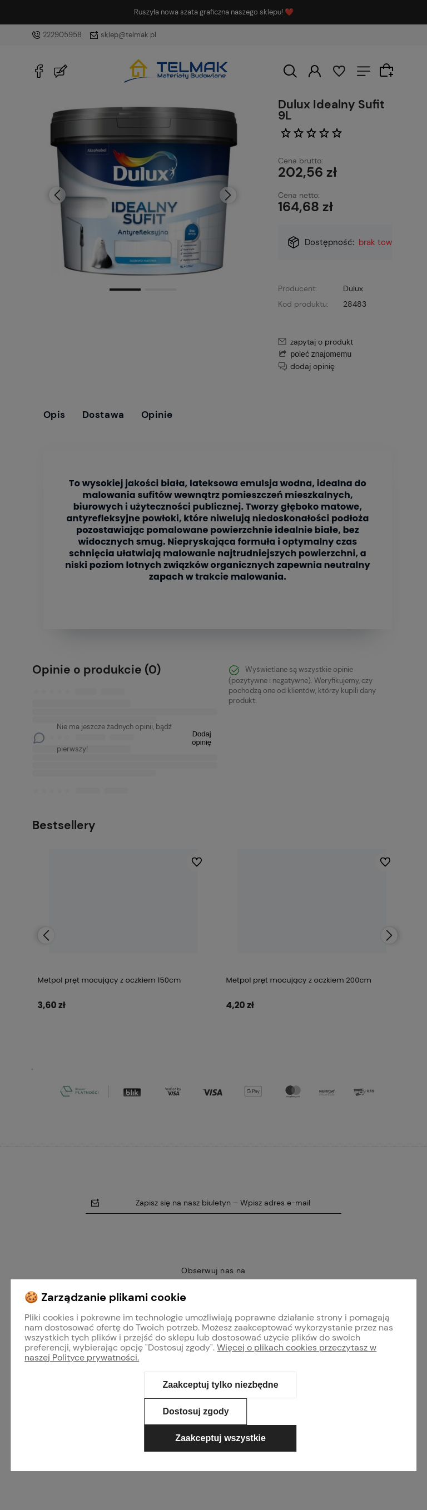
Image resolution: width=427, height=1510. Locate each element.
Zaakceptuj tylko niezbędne (220, 1384)
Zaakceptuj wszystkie (220, 1438)
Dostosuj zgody (195, 1411)
